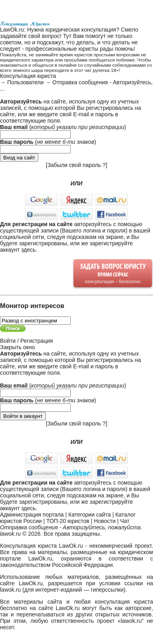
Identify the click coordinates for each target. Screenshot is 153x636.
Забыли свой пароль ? (77, 165)
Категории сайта (89, 514)
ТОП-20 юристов (67, 521)
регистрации (106, 127)
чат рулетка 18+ (101, 70)
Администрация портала (32, 514)
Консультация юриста (28, 76)
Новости (104, 521)
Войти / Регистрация (26, 341)
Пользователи (25, 82)
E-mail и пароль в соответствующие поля (59, 117)
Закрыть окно (17, 347)
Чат (124, 521)
